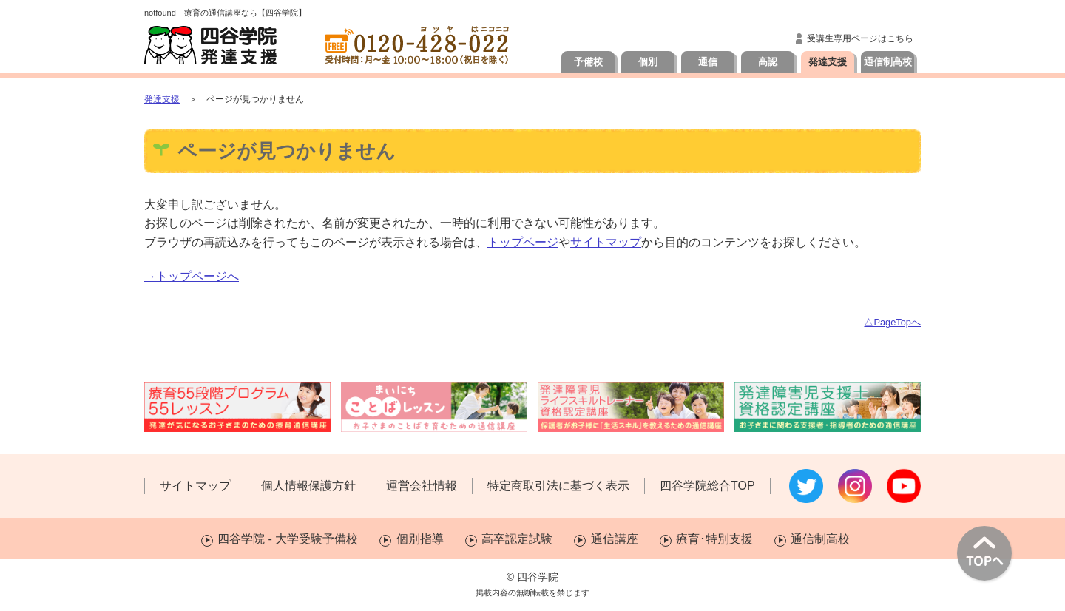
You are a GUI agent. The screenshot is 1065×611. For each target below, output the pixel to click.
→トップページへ (191, 276)
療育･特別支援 (714, 539)
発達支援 (827, 61)
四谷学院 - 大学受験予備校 (287, 539)
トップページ (522, 242)
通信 (707, 61)
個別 (647, 61)
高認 (767, 61)
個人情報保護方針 (308, 485)
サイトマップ (605, 242)
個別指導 (420, 539)
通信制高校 (888, 61)
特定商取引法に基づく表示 (558, 485)
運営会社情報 (421, 485)
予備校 (588, 61)
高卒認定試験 (516, 539)
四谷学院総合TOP (707, 485)
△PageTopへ (892, 322)
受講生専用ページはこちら (860, 38)
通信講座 (614, 539)
